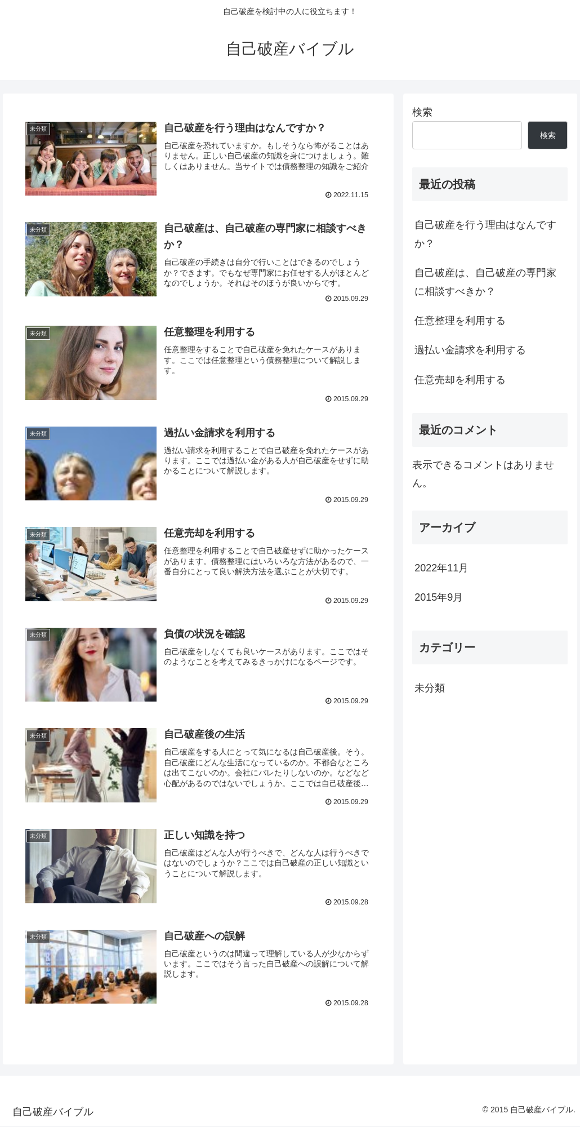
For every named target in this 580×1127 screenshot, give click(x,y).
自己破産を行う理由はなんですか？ (485, 234)
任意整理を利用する (460, 320)
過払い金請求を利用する (470, 350)
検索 (422, 112)
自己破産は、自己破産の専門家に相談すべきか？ (485, 281)
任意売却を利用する (460, 379)
